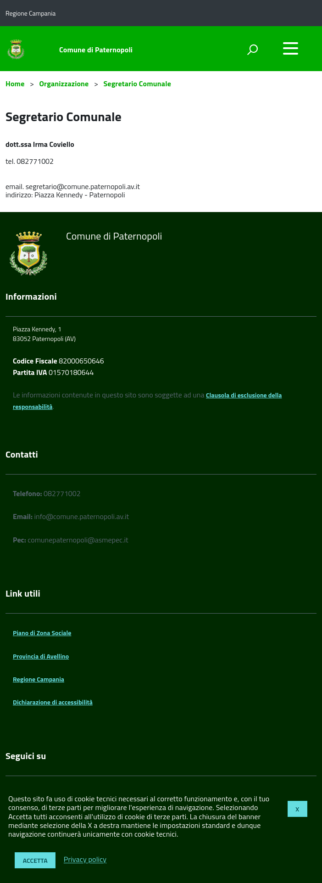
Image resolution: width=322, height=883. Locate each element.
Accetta (35, 860)
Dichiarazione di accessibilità (53, 702)
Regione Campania (38, 679)
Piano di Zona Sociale (42, 632)
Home (15, 83)
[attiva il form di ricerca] (252, 49)
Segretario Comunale (137, 83)
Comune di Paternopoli (96, 49)
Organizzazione (64, 83)
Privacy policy (85, 859)
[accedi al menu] (290, 48)
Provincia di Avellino (41, 656)
